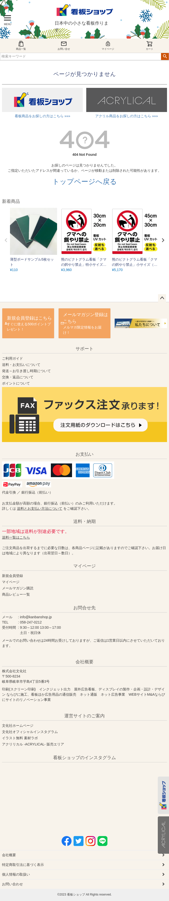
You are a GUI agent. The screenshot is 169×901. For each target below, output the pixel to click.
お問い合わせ (12, 884)
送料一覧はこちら (16, 537)
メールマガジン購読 (17, 588)
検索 (165, 56)
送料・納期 (84, 521)
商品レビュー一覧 (16, 594)
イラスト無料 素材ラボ (20, 738)
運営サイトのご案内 (84, 715)
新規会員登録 (12, 576)
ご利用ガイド (12, 358)
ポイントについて (16, 383)
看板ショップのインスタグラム (84, 757)
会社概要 (84, 661)
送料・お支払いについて (21, 365)
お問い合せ (64, 45)
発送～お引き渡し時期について (26, 371)
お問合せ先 (84, 607)
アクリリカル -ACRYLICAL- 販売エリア (33, 744)
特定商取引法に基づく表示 (23, 865)
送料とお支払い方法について (39, 508)
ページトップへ (162, 298)
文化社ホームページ (17, 726)
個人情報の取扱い (16, 874)
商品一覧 (21, 45)
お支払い (84, 454)
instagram (51, 795)
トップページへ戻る (84, 181)
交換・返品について (17, 377)
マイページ (108, 45)
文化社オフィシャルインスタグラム (30, 732)
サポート (84, 348)
